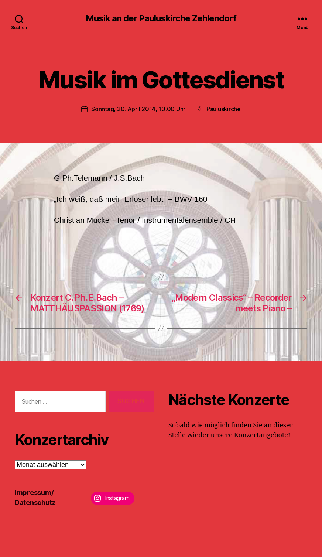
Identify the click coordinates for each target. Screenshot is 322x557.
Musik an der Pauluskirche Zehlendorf (161, 18)
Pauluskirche (223, 109)
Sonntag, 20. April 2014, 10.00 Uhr (138, 109)
